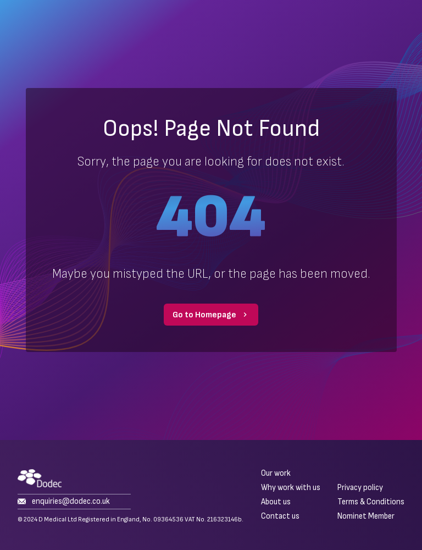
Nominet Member (366, 516)
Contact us (280, 516)
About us (276, 502)
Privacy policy (360, 488)
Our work (276, 474)
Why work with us (290, 488)
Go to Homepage (211, 315)
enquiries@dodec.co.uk (64, 502)
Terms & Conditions (370, 502)
